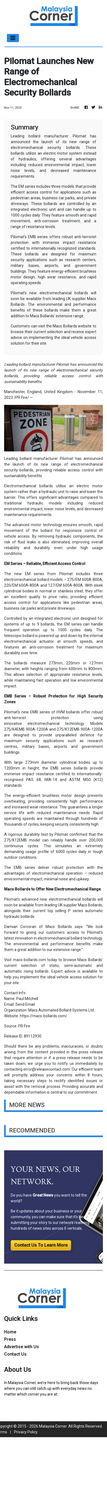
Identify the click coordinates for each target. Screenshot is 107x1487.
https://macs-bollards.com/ (43, 1016)
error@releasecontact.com (46, 1069)
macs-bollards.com (29, 960)
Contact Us (15, 1354)
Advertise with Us (21, 1346)
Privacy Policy (26, 1432)
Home (10, 1332)
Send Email (25, 1004)
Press (10, 1339)
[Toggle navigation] (13, 38)
